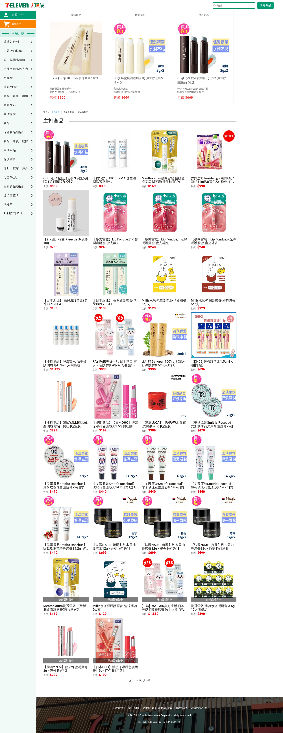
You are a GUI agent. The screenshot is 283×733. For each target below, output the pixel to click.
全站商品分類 (199, 708)
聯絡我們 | (119, 708)
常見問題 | (134, 708)
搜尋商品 (265, 5)
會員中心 (16, 14)
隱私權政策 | (166, 708)
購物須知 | (149, 708)
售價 (45, 186)
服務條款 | (181, 708)
